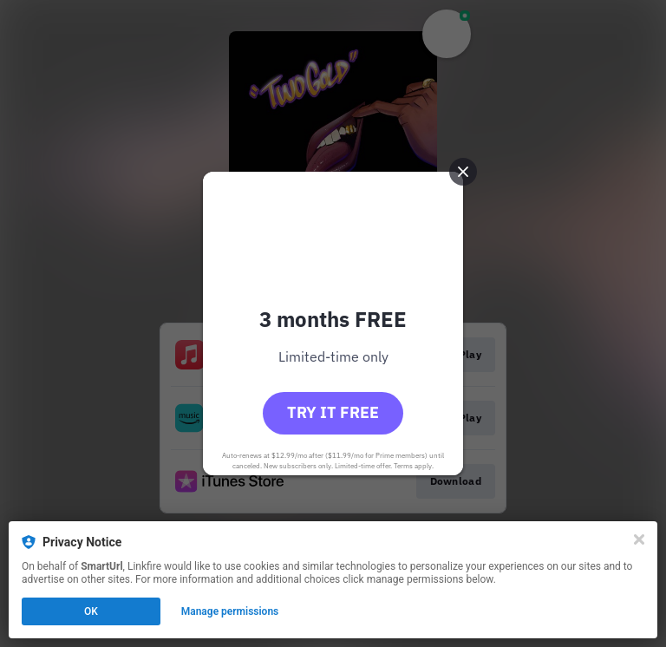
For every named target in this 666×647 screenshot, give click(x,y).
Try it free (333, 412)
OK (91, 611)
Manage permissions (230, 611)
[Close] (639, 539)
